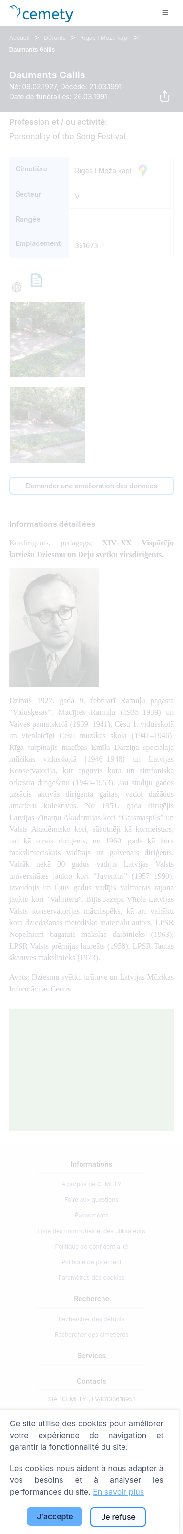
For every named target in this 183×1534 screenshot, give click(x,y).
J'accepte (55, 1516)
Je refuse (118, 1517)
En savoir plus (118, 1492)
